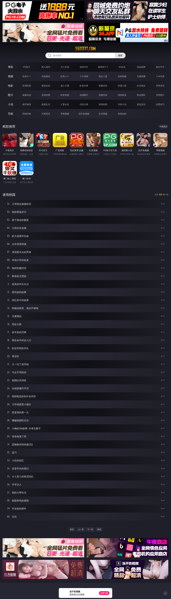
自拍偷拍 (46, 76)
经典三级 (122, 85)
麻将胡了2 (103, 66)
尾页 (99, 529)
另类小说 (122, 104)
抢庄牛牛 (160, 66)
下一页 (90, 529)
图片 (10, 95)
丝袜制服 (122, 76)
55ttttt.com (85, 48)
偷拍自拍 (46, 85)
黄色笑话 (141, 104)
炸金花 (122, 66)
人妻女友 (65, 104)
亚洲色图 (46, 95)
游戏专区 (84, 66)
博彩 (10, 67)
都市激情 (26, 104)
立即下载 (104, 593)
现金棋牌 (141, 66)
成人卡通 (65, 85)
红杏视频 (103, 113)
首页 (72, 529)
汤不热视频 (84, 113)
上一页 (81, 529)
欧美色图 (65, 95)
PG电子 (26, 66)
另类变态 (160, 85)
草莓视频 (65, 113)
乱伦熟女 (141, 85)
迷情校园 (103, 104)
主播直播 (141, 76)
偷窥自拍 (26, 95)
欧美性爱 (84, 85)
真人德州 (46, 66)
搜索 (120, 55)
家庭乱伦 (46, 104)
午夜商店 (46, 113)
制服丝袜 (103, 85)
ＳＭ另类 (160, 76)
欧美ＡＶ (65, 76)
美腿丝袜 (103, 95)
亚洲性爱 (26, 85)
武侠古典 (84, 104)
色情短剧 (122, 113)
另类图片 (160, 95)
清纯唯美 (122, 95)
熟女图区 (141, 95)
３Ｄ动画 (84, 76)
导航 (10, 113)
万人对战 (65, 66)
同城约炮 (26, 113)
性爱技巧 (160, 104)
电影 (10, 85)
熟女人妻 (103, 76)
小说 (10, 104)
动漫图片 (84, 95)
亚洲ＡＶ (26, 76)
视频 (10, 76)
